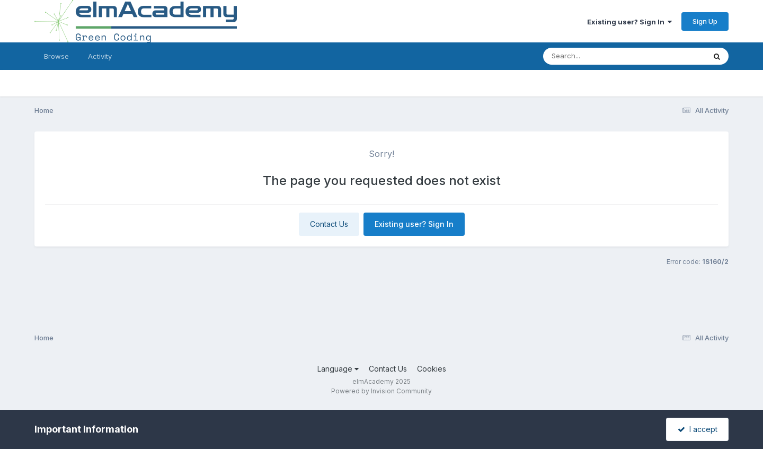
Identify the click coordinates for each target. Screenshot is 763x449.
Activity (100, 56)
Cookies (431, 368)
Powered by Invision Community (381, 391)
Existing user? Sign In (629, 21)
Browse (56, 56)
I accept (697, 429)
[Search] (595, 56)
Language (338, 368)
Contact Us (329, 223)
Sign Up (705, 21)
